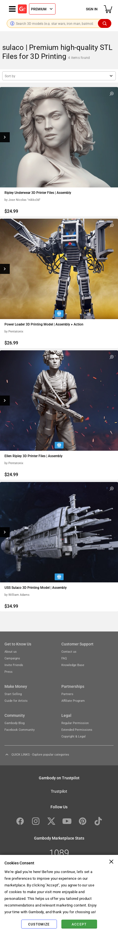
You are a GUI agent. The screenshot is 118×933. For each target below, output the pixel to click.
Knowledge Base (72, 664)
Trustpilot (59, 791)
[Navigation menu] (12, 9)
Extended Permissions (76, 729)
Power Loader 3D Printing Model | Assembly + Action (43, 324)
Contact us (68, 651)
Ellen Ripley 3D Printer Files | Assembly (33, 455)
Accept (79, 924)
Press (8, 671)
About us (10, 651)
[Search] (104, 23)
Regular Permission (75, 722)
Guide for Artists (16, 700)
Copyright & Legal (73, 736)
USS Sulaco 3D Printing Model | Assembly (35, 587)
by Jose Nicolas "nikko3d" (22, 199)
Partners (67, 693)
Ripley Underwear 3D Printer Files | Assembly (37, 192)
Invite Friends (13, 664)
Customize (39, 924)
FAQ (64, 658)
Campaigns (12, 658)
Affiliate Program (73, 700)
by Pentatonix (13, 331)
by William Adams (17, 594)
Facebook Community (19, 729)
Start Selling (13, 693)
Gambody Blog (14, 722)
